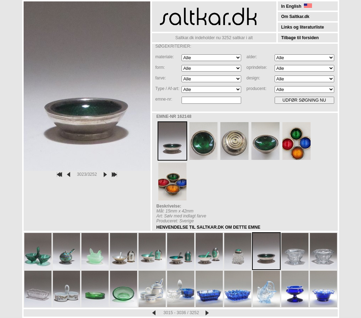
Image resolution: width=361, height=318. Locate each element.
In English (296, 6)
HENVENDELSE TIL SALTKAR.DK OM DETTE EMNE (209, 227)
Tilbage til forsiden (300, 37)
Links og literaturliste (302, 27)
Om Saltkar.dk (295, 16)
